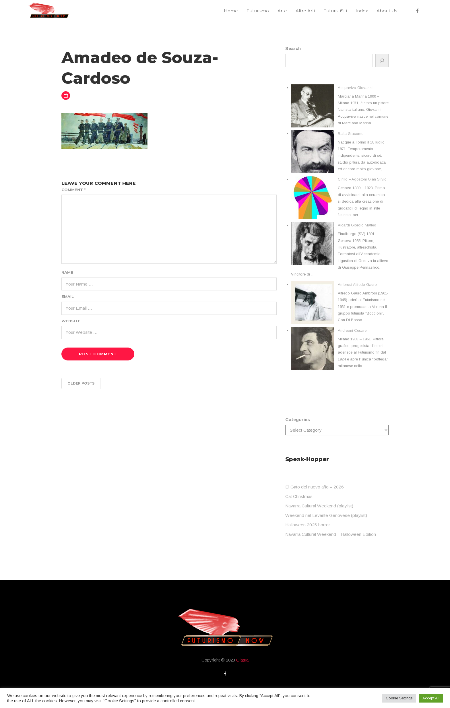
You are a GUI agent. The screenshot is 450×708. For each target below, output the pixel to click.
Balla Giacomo (351, 133)
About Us (387, 10)
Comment (73, 189)
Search (293, 48)
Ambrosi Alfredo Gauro (357, 284)
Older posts (80, 383)
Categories (297, 419)
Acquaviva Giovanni (355, 88)
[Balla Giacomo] (312, 151)
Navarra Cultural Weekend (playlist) (319, 505)
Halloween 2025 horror (307, 524)
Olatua (242, 659)
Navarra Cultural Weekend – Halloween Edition (330, 534)
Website (70, 321)
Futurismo (258, 10)
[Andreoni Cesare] (312, 348)
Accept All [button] (430, 698)
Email (67, 296)
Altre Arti (305, 10)
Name (67, 272)
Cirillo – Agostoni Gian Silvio (362, 179)
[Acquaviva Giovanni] (312, 105)
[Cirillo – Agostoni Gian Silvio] (312, 197)
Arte (282, 10)
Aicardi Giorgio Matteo (357, 225)
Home (231, 10)
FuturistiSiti (335, 10)
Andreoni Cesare (352, 330)
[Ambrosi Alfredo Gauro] (312, 302)
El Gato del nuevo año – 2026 (314, 486)
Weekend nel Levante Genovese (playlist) (326, 515)
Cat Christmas (299, 496)
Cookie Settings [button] (399, 698)
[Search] (382, 60)
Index (362, 10)
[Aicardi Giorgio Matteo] (312, 243)
